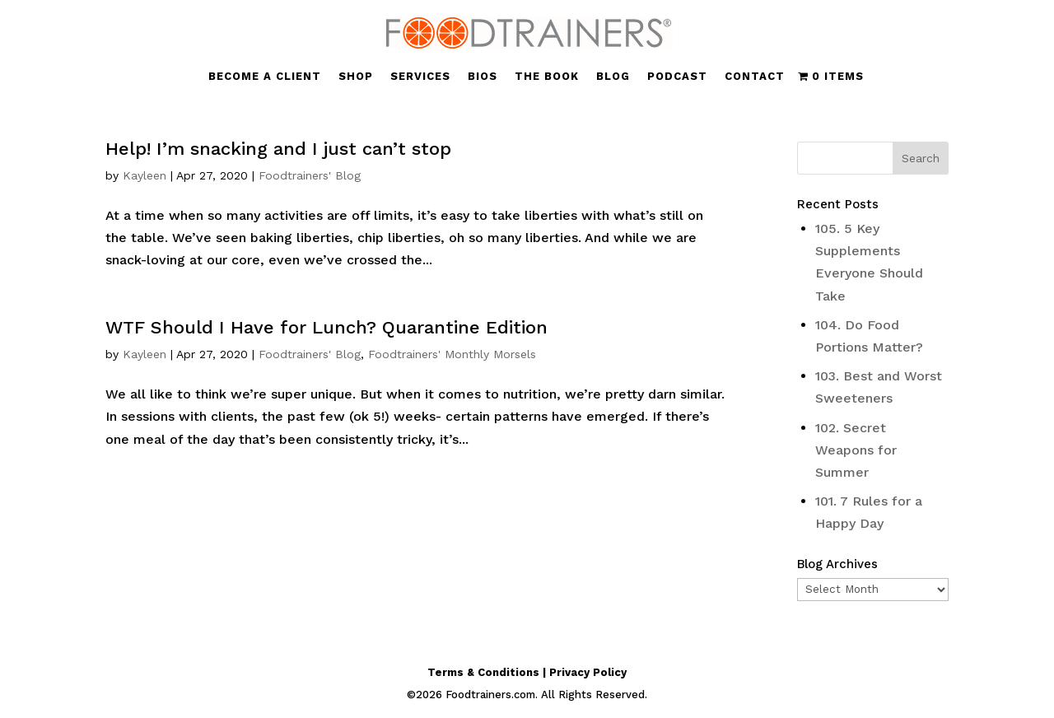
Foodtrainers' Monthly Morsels (452, 354)
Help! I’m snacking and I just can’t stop (278, 148)
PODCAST (677, 76)
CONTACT (755, 76)
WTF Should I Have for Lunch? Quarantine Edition (326, 327)
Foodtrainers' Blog (310, 175)
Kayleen (144, 175)
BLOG (613, 76)
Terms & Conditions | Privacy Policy (527, 672)
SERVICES (420, 76)
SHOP (355, 76)
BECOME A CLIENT (264, 76)
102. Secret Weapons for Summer (856, 450)
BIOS (482, 76)
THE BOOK (547, 76)
